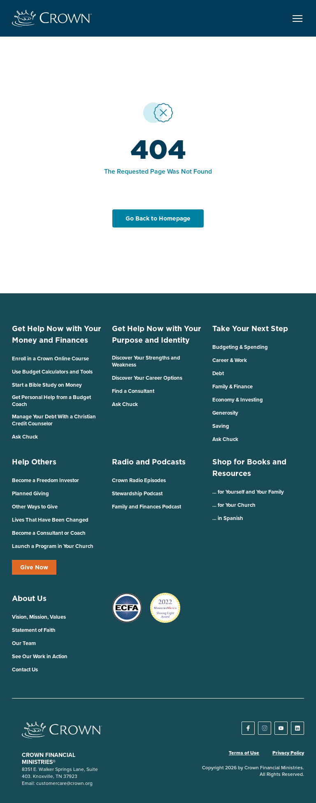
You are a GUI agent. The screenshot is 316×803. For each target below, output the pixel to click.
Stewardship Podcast (137, 493)
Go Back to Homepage (158, 218)
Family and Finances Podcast (146, 506)
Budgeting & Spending (240, 346)
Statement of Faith (34, 630)
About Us (29, 598)
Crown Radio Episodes (139, 480)
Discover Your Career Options (147, 377)
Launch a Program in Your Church (52, 546)
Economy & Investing (237, 399)
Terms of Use (244, 753)
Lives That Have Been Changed (50, 519)
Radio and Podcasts (149, 462)
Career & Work (229, 360)
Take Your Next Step (250, 328)
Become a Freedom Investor (45, 480)
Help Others (34, 462)
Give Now (34, 567)
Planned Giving (30, 493)
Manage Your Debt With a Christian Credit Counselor (54, 420)
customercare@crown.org (64, 783)
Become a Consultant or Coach (49, 532)
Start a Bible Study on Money (47, 384)
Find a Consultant (133, 391)
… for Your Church (234, 504)
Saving (220, 425)
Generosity (225, 412)
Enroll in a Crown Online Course (50, 358)
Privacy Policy (288, 753)
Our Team (24, 643)
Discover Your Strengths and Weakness (146, 361)
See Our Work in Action (39, 656)
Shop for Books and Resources (249, 467)
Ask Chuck (25, 436)
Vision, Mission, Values (39, 616)
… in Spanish (227, 518)
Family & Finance (232, 386)
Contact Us (25, 669)
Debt (218, 373)
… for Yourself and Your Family (248, 491)
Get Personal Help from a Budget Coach (51, 401)
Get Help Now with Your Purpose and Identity (156, 334)
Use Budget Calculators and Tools (52, 371)
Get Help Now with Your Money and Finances (56, 334)
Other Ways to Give (35, 506)
